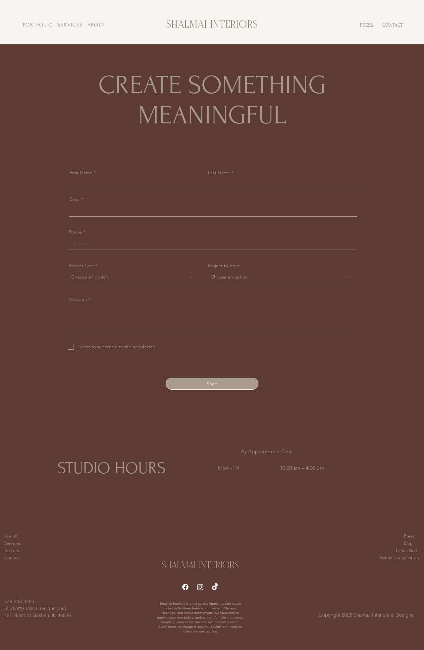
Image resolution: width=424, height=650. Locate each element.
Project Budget (224, 265)
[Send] (212, 384)
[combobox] (282, 277)
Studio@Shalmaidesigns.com (35, 608)
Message (78, 299)
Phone (75, 232)
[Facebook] (185, 587)
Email (75, 199)
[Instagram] (200, 587)
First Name (81, 172)
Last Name (219, 172)
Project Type (81, 265)
